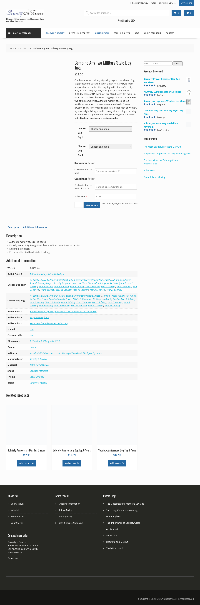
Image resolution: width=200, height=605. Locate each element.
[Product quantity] (79, 204)
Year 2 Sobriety (46, 286)
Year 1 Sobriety (128, 298)
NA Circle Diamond (87, 282)
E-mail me (13, 557)
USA (31, 328)
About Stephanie (152, 33)
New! (137, 33)
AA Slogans (103, 282)
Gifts (153, 2)
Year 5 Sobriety (92, 286)
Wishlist (15, 509)
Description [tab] (14, 226)
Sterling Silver (122, 33)
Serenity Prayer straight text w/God (58, 279)
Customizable (102, 33)
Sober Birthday (37, 376)
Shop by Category (20, 33)
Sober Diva (149, 170)
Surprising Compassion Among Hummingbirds (167, 153)
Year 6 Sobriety (108, 286)
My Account (186, 2)
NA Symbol (35, 279)
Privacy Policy (65, 516)
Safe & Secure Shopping (71, 522)
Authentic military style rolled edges (47, 273)
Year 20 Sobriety (97, 289)
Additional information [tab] (35, 226)
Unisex (33, 346)
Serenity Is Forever (38, 358)
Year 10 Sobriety (64, 289)
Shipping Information (69, 503)
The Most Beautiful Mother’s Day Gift (162, 146)
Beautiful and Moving (154, 176)
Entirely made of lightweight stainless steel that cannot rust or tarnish (63, 311)
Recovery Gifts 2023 (80, 33)
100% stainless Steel (39, 364)
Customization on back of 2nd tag (83, 186)
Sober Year (81, 196)
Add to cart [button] (25, 462)
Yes (31, 334)
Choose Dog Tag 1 (82, 132)
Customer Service (167, 2)
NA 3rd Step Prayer (121, 279)
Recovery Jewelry (140, 2)
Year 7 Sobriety (124, 286)
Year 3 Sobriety (61, 286)
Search (177, 63)
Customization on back (83, 171)
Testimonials (17, 516)
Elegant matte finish (39, 317)
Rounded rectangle (39, 370)
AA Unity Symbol (117, 282)
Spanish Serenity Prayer (41, 282)
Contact (170, 33)
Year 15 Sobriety (80, 289)
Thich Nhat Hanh (114, 547)
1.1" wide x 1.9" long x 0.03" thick (46, 340)
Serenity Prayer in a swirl (65, 282)
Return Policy (65, 509)
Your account (17, 503)
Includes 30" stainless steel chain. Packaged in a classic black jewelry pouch (66, 352)
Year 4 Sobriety (77, 286)
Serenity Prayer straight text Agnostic (93, 279)
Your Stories (17, 522)
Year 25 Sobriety (114, 289)
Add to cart (92, 204)
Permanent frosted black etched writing (49, 323)
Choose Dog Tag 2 (82, 150)
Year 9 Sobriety (47, 289)
